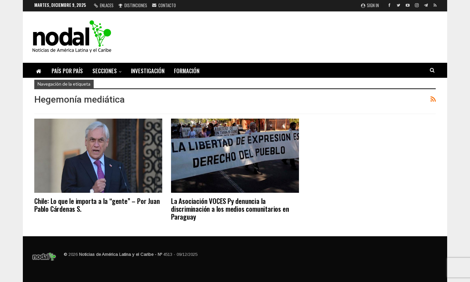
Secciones (104, 71)
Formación (186, 71)
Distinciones (132, 5)
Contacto (164, 5)
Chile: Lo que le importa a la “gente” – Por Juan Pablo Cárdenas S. (97, 205)
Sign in (370, 5)
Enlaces (104, 5)
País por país (67, 71)
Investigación (147, 71)
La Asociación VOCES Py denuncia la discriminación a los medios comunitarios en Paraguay (230, 209)
